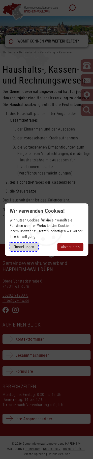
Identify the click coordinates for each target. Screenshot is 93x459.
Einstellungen (23, 247)
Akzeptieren (70, 247)
